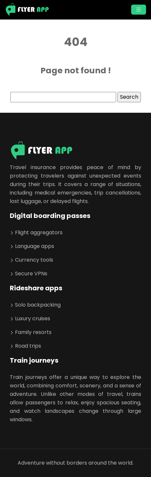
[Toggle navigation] (138, 10)
